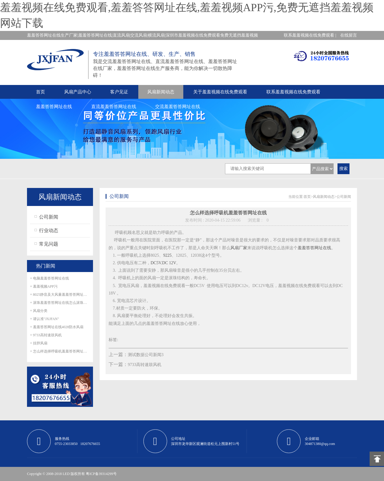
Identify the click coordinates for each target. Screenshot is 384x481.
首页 (40, 91)
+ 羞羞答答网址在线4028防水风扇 (56, 327)
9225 (167, 255)
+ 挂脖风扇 (38, 343)
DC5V (156, 263)
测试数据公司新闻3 (146, 354)
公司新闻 (48, 216)
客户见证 (119, 91)
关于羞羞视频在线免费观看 (220, 91)
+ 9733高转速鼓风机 (46, 335)
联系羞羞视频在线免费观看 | (310, 35)
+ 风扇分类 (38, 311)
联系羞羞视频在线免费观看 (293, 91)
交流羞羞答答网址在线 (177, 106)
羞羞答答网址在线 (54, 106)
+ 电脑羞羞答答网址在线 (49, 278)
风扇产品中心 (77, 91)
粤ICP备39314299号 (101, 474)
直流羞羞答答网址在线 (113, 106)
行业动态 (48, 230)
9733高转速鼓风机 (144, 364)
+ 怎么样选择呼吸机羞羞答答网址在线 (60, 351)
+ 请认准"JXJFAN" (44, 319)
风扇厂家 (238, 248)
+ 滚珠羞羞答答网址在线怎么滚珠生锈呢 (60, 302)
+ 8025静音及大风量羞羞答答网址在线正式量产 (60, 294)
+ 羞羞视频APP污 (44, 286)
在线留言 (348, 35)
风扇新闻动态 (160, 91)
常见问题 (48, 244)
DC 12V (169, 263)
